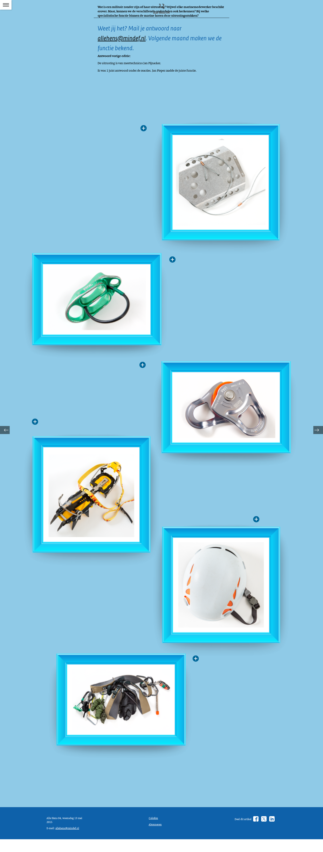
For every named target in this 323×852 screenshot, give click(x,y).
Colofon (154, 828)
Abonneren (156, 835)
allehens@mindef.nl (124, 41)
